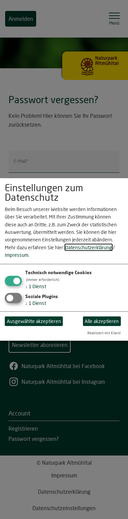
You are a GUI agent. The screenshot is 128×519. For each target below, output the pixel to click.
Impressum (16, 255)
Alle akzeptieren (102, 321)
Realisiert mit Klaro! (103, 333)
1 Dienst (35, 286)
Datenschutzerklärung (88, 247)
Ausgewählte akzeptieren (34, 321)
